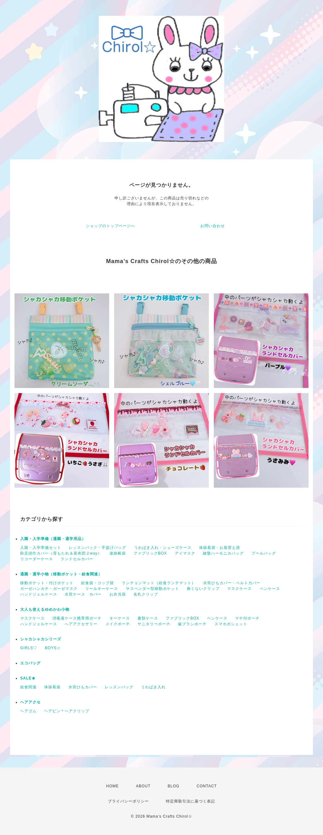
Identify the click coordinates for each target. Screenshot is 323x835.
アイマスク (185, 553)
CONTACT (207, 786)
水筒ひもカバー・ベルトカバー (232, 583)
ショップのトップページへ (110, 226)
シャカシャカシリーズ (40, 639)
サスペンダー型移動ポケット (152, 588)
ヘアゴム (28, 711)
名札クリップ (145, 594)
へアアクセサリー (81, 624)
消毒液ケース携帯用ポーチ (77, 618)
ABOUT (143, 786)
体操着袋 (52, 687)
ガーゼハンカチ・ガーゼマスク (49, 588)
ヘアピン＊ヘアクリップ (66, 711)
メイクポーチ (117, 624)
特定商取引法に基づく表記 (190, 801)
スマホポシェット (230, 624)
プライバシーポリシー (128, 801)
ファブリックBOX (150, 553)
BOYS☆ (53, 648)
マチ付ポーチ (247, 618)
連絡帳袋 (117, 553)
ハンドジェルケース (38, 594)
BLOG (173, 786)
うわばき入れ (153, 687)
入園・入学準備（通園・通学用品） (53, 539)
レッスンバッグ (119, 687)
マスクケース (239, 588)
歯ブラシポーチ (192, 624)
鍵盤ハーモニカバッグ (223, 553)
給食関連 (28, 687)
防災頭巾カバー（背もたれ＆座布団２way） (61, 553)
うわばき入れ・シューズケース (162, 547)
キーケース (119, 618)
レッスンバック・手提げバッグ (97, 547)
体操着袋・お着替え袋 (219, 547)
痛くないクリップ (203, 588)
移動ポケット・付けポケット (46, 583)
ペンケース (270, 588)
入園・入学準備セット (40, 547)
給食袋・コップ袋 (97, 583)
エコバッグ (30, 663)
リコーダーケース (36, 559)
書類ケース (148, 618)
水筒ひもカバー (82, 687)
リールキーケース (101, 588)
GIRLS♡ (28, 648)
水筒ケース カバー (83, 594)
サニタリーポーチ (154, 624)
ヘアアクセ (30, 702)
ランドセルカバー (77, 559)
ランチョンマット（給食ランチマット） (159, 583)
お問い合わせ (212, 226)
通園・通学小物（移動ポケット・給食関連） (61, 574)
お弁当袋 (117, 594)
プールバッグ (263, 553)
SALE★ (28, 678)
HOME (112, 786)
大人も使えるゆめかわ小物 (44, 609)
